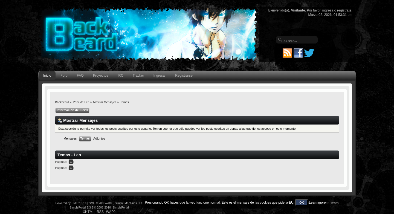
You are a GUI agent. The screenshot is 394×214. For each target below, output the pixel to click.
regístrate (344, 10)
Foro (64, 75)
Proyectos (100, 75)
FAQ (80, 75)
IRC (120, 75)
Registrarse (184, 75)
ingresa (328, 10)
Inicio (47, 75)
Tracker (138, 75)
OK (301, 202)
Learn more (317, 202)
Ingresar (159, 75)
